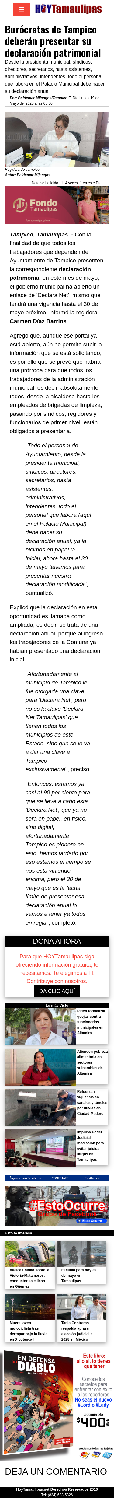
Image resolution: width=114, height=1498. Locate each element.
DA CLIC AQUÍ (57, 991)
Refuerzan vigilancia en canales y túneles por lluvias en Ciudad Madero (92, 1103)
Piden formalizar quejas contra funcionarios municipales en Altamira (91, 1022)
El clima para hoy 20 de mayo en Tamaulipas (78, 1275)
